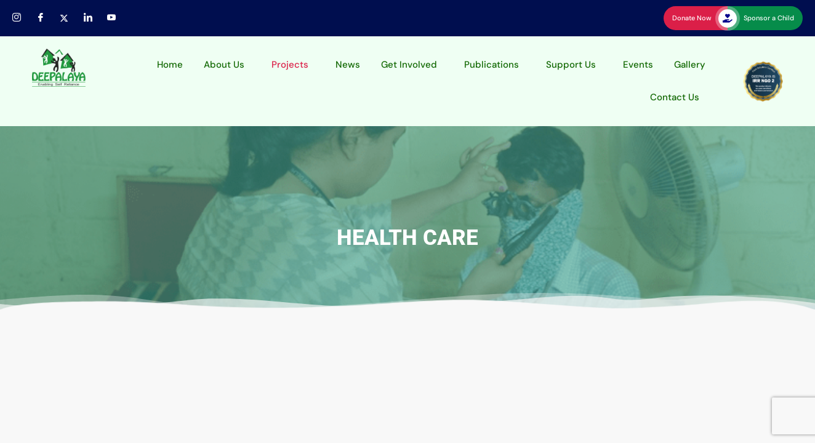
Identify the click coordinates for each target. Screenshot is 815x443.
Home (170, 64)
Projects (289, 64)
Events (638, 64)
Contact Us (674, 97)
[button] (227, 65)
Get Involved (409, 64)
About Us (224, 64)
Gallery (689, 64)
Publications (491, 64)
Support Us (571, 64)
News (347, 64)
